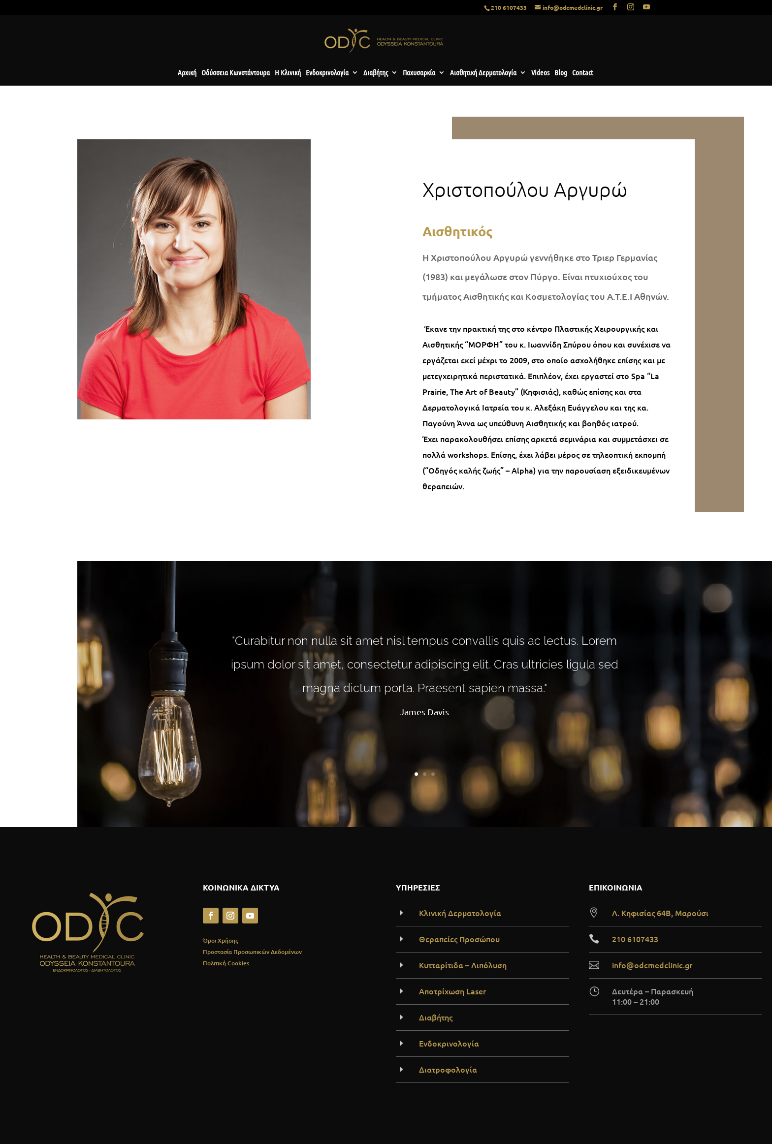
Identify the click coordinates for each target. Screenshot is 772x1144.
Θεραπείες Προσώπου (459, 938)
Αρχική (187, 73)
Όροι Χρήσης (220, 940)
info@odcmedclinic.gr (652, 964)
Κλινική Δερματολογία (460, 912)
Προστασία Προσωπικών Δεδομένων (252, 952)
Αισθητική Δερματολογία (483, 73)
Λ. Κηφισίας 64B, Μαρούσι (660, 912)
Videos (540, 73)
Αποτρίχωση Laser (452, 990)
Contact (582, 73)
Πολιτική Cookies (226, 963)
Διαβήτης (375, 73)
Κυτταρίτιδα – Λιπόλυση (463, 964)
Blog (560, 73)
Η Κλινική (288, 73)
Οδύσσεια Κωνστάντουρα (235, 73)
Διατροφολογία (448, 1069)
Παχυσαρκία (419, 73)
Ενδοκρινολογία (327, 73)
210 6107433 (509, 7)
